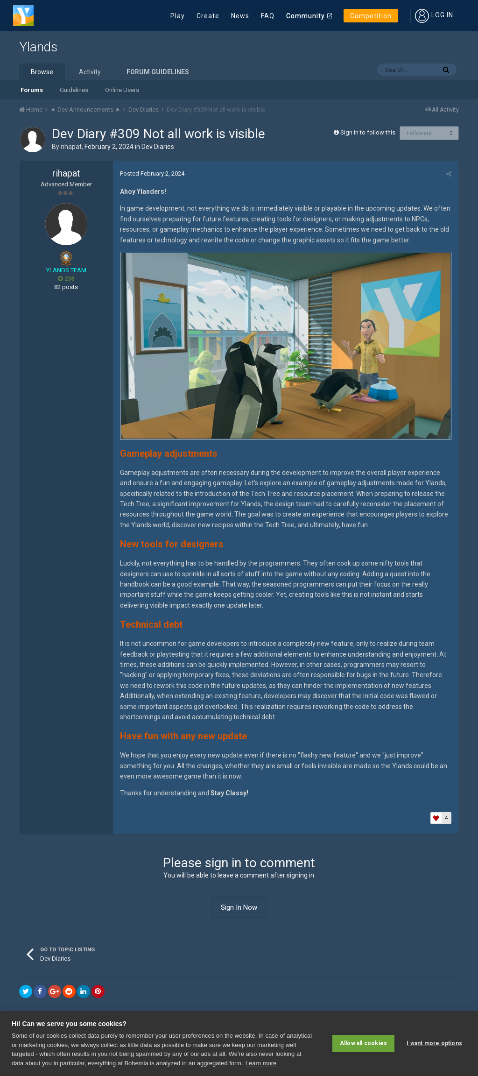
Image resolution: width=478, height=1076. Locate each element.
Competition (371, 16)
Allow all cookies (363, 1043)
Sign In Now (239, 907)
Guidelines (74, 89)
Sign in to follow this (367, 132)
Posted (152, 173)
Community (305, 16)
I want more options (434, 1043)
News (240, 16)
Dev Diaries (157, 146)
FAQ (267, 16)
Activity (90, 72)
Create (208, 16)
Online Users (122, 89)
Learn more (261, 1063)
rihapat (71, 146)
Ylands (38, 47)
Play (177, 16)
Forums (32, 89)
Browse (42, 72)
